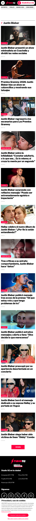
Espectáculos (6, 148)
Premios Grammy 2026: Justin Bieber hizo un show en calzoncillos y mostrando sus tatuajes (17, 86)
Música (4, 43)
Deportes (4, 7)
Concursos (29, 7)
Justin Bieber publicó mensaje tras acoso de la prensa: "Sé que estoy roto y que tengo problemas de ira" (18, 299)
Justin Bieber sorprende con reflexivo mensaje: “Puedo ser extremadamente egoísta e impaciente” (16, 194)
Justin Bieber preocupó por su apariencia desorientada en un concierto (17, 369)
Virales (11, 7)
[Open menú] (3, 3)
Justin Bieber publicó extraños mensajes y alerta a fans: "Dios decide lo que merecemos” (17, 335)
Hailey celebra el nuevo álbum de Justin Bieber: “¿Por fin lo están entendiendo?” (18, 230)
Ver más (18, 447)
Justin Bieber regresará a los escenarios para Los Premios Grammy (16, 122)
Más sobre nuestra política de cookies (18, 518)
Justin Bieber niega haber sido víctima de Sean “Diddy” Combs (17, 436)
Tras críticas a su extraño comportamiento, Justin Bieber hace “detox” (17, 264)
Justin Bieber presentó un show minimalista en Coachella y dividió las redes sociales (17, 51)
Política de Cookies (6, 511)
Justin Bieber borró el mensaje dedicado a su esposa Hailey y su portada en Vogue (18, 403)
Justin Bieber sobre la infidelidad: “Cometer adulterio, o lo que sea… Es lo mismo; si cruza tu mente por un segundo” (18, 157)
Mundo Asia (20, 7)
